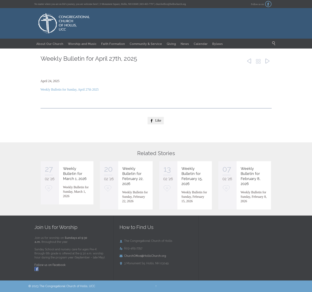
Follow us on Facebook (49, 265)
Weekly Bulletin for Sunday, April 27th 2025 (70, 89)
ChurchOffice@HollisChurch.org (143, 255)
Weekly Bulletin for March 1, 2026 (75, 173)
